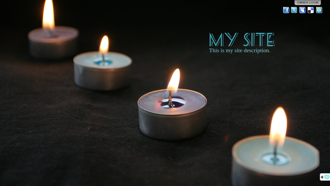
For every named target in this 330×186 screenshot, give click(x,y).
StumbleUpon (319, 10)
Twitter (294, 10)
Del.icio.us (311, 10)
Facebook (286, 10)
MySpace (302, 10)
